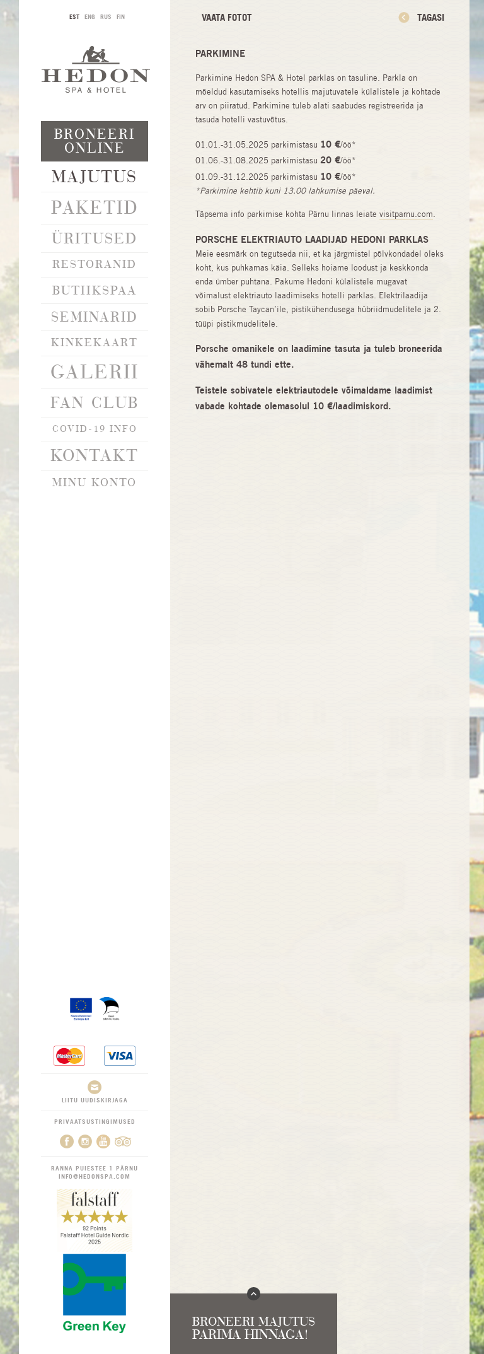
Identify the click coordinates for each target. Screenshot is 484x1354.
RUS (106, 16)
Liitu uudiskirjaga (95, 1092)
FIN (121, 16)
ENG (89, 16)
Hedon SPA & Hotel (96, 69)
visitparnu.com (406, 214)
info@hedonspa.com (94, 1176)
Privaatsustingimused (94, 1121)
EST (74, 16)
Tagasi (430, 17)
